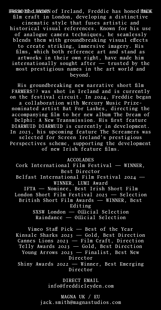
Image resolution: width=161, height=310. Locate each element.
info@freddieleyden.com (81, 286)
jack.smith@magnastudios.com (80, 302)
